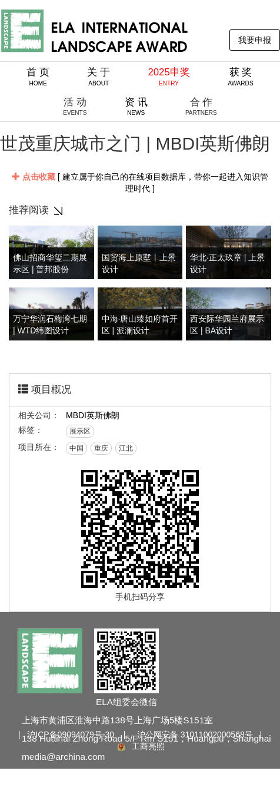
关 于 (98, 77)
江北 (126, 448)
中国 (76, 448)
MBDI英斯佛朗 (92, 415)
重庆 (101, 448)
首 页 (37, 77)
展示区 (80, 431)
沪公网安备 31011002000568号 (195, 734)
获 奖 (241, 77)
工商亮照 (140, 746)
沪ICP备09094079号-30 (70, 734)
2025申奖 (168, 77)
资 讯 (136, 107)
